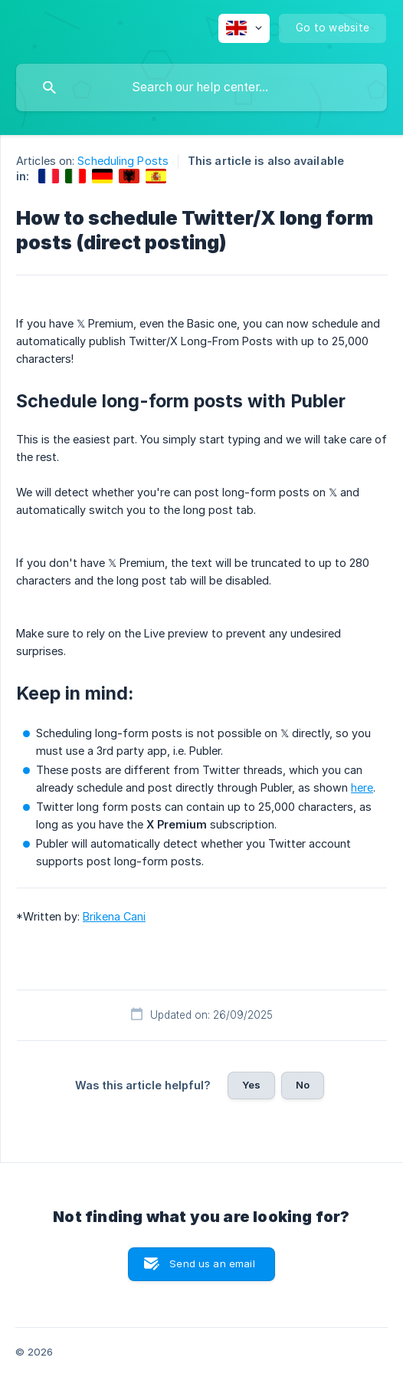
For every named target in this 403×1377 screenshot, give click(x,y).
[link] (48, 176)
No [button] (303, 1085)
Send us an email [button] (211, 1263)
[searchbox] (201, 87)
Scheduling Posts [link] (123, 160)
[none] (244, 28)
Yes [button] (251, 1085)
